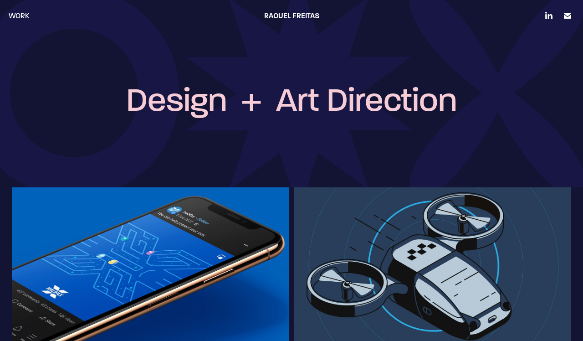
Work (19, 15)
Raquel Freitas (291, 15)
